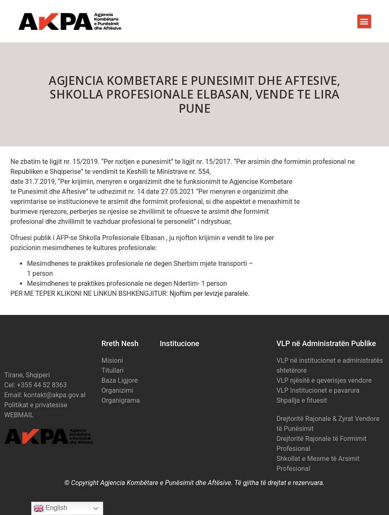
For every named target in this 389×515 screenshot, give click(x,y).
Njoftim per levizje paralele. (210, 293)
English (50, 508)
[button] (364, 21)
